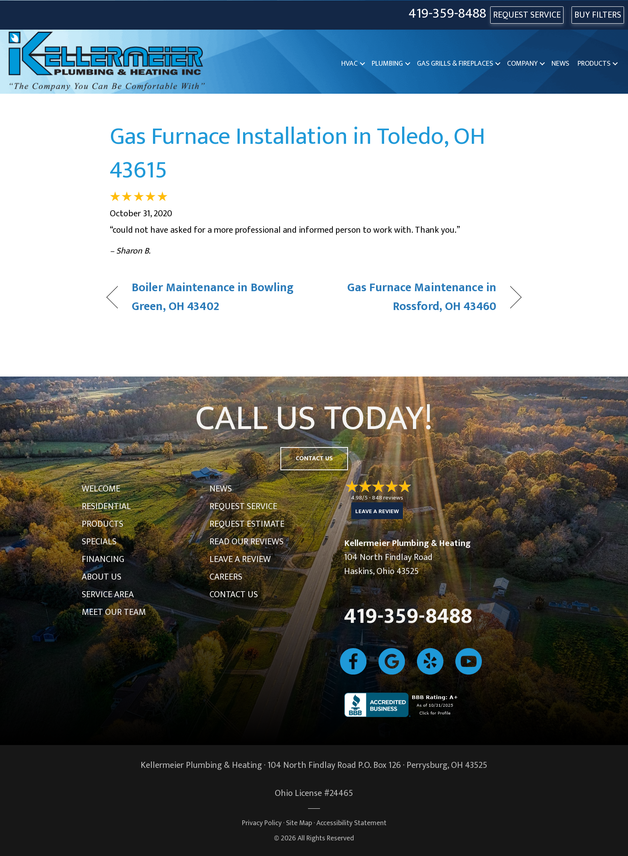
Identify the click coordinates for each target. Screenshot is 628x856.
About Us (101, 577)
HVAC (349, 64)
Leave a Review (240, 559)
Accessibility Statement (351, 823)
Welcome (101, 488)
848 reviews (387, 498)
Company (522, 64)
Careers (225, 577)
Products (594, 64)
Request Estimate (246, 524)
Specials (99, 541)
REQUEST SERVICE (527, 15)
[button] (362, 64)
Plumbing (387, 64)
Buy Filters (597, 15)
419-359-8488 (447, 13)
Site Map (299, 823)
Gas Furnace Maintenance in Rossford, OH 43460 (411, 297)
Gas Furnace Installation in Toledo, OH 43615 (297, 153)
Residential (106, 506)
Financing (103, 559)
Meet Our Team (114, 612)
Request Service (243, 506)
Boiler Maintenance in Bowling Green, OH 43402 (213, 297)
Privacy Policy (262, 823)
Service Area (108, 594)
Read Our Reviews (246, 541)
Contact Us (233, 594)
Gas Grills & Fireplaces (455, 64)
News (560, 64)
